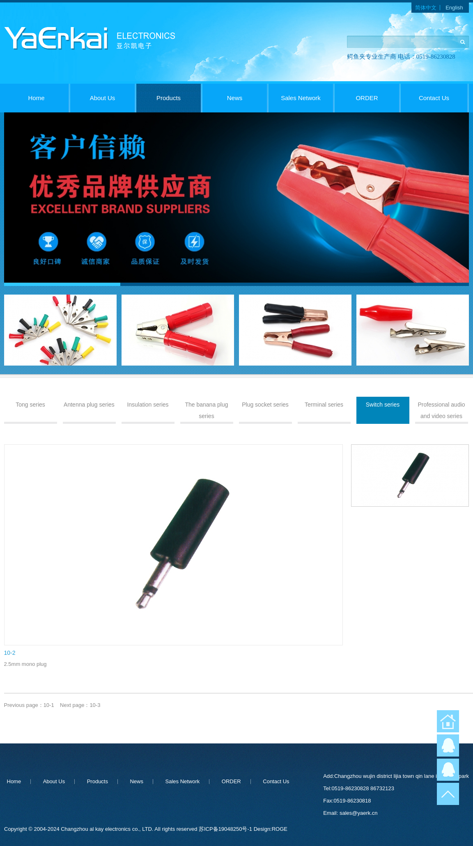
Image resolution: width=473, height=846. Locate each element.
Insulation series (147, 404)
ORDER (367, 97)
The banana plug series (206, 410)
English (454, 8)
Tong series (30, 404)
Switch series (383, 404)
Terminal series (324, 404)
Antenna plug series (89, 404)
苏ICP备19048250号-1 (226, 829)
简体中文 (425, 8)
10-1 (49, 705)
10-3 (95, 705)
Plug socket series (265, 404)
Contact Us (434, 97)
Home (36, 97)
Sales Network (301, 97)
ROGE (279, 829)
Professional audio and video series (441, 410)
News (235, 97)
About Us (102, 97)
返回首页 (448, 721)
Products (168, 97)
